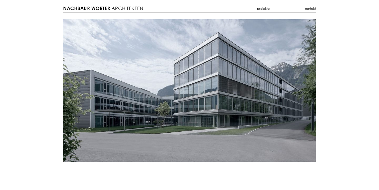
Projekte (263, 9)
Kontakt (310, 9)
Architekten (103, 8)
